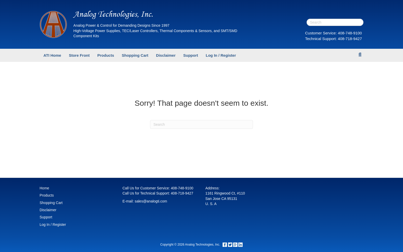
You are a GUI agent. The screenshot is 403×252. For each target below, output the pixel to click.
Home (44, 188)
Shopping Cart (135, 55)
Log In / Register (221, 55)
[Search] (359, 54)
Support (190, 55)
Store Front (79, 55)
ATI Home (52, 55)
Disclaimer (166, 55)
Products (105, 55)
